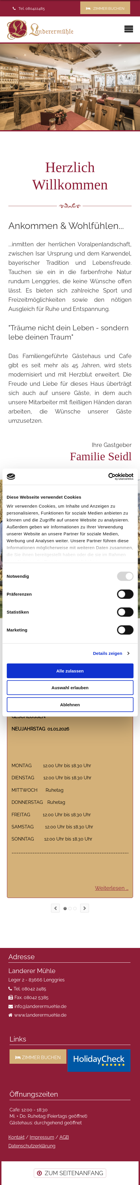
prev (55, 908)
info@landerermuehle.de (40, 1006)
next (84, 908)
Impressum (42, 1137)
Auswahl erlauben (69, 687)
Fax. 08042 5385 (31, 997)
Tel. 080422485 (31, 8)
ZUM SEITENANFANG (74, 1173)
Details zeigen (107, 653)
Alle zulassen (70, 670)
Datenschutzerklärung (31, 1146)
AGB (64, 1137)
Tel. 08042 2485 (30, 989)
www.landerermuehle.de (40, 1015)
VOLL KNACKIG (70, 908)
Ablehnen (70, 704)
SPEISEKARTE (75, 908)
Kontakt (16, 1137)
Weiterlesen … (111, 888)
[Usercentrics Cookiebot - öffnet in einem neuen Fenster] (108, 476)
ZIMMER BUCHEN (108, 8)
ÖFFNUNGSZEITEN (65, 908)
